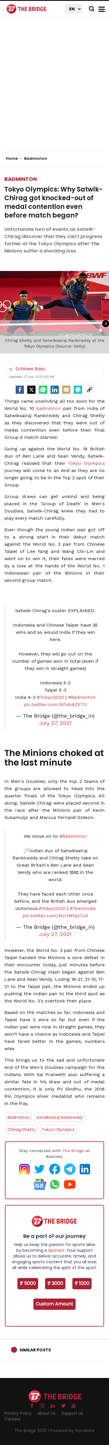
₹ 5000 (28, 1283)
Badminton (20, 179)
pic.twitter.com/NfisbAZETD (55, 704)
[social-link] (89, 389)
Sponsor (56, 1250)
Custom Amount (54, 1304)
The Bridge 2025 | (32, 1430)
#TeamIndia (83, 908)
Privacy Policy (18, 1413)
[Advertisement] (54, 89)
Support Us (72, 1413)
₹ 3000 (55, 1283)
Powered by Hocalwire (72, 1430)
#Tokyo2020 (50, 697)
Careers (12, 1419)
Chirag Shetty (21, 1129)
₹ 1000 (82, 1283)
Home (14, 158)
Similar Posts (35, 1350)
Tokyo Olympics (86, 463)
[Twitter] (31, 389)
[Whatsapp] (43, 389)
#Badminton (82, 697)
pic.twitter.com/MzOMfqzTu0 (55, 915)
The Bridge (73, 1150)
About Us (46, 1413)
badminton (48, 408)
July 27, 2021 (55, 723)
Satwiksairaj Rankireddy (59, 1117)
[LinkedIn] (54, 389)
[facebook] (19, 389)
